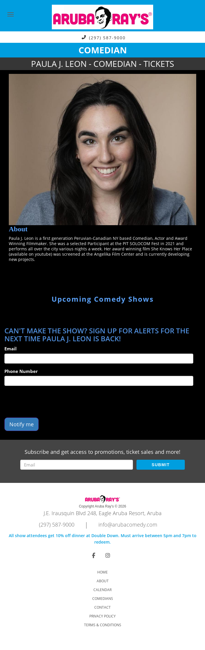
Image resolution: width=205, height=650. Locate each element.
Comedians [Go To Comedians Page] (102, 598)
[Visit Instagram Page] (107, 555)
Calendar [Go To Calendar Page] (102, 589)
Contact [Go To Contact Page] (102, 607)
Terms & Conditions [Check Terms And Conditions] (102, 624)
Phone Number (21, 371)
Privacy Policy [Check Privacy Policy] (102, 616)
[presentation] (48, 401)
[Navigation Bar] (10, 14)
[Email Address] (76, 465)
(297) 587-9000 (107, 37)
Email (10, 349)
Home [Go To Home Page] (102, 572)
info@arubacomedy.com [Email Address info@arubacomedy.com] (127, 524)
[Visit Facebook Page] (93, 555)
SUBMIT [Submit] (161, 464)
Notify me (21, 424)
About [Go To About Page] (103, 580)
